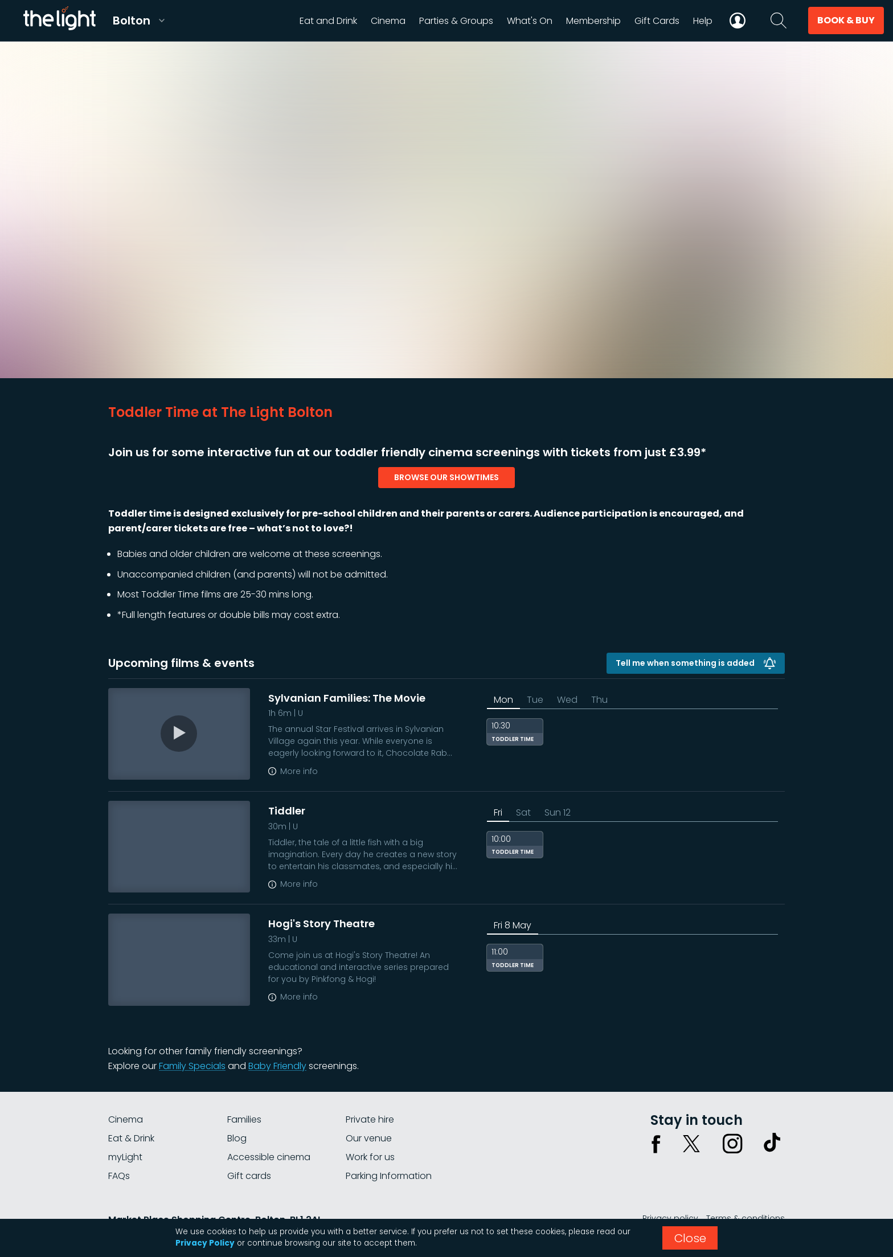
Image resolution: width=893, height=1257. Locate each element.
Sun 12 (557, 812)
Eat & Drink (131, 1138)
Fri (498, 812)
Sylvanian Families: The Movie (346, 698)
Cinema (125, 1119)
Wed (567, 699)
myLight (125, 1157)
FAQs (119, 1175)
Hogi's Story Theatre (321, 923)
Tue (535, 699)
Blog (237, 1138)
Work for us (370, 1157)
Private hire (370, 1119)
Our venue (369, 1138)
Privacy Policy (205, 1243)
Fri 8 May (512, 925)
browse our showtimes (446, 477)
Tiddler (286, 811)
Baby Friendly (277, 1065)
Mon (503, 699)
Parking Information (389, 1175)
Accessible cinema (268, 1157)
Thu (599, 699)
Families (244, 1119)
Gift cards (249, 1175)
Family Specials (192, 1065)
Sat (523, 812)
